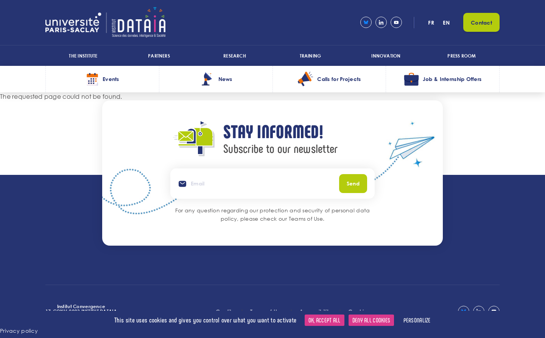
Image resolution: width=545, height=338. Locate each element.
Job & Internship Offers (452, 79)
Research (234, 56)
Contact (481, 22)
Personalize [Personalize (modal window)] (417, 320)
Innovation (385, 56)
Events (111, 79)
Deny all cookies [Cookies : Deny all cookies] (371, 320)
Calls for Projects (339, 79)
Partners (159, 56)
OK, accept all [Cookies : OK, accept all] (324, 320)
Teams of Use (306, 218)
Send (353, 183)
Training (310, 56)
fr (431, 22)
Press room (461, 56)
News (225, 79)
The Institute (83, 56)
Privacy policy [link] (19, 330)
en (446, 22)
